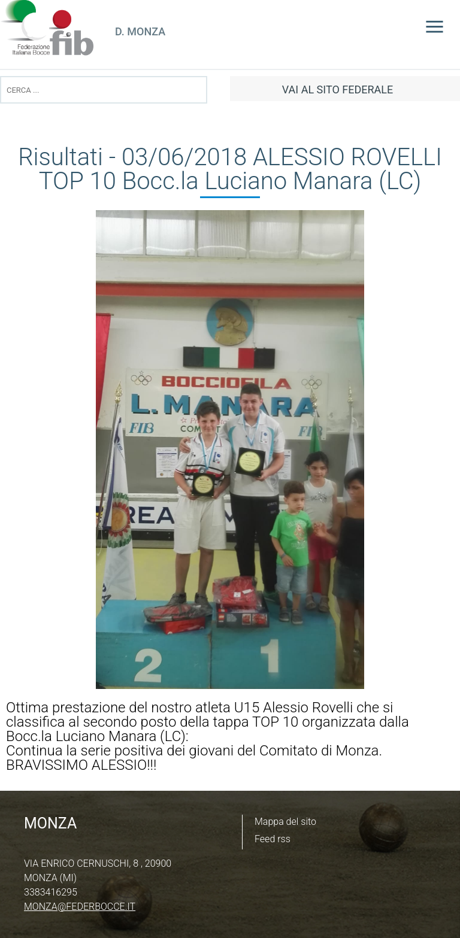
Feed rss (272, 839)
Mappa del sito (285, 821)
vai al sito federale (337, 89)
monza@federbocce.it (79, 906)
